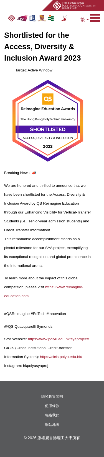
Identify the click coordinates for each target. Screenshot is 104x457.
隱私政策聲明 (52, 396)
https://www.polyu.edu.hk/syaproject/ (58, 339)
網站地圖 (52, 425)
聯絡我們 (52, 415)
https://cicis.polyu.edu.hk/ (61, 357)
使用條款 (52, 406)
